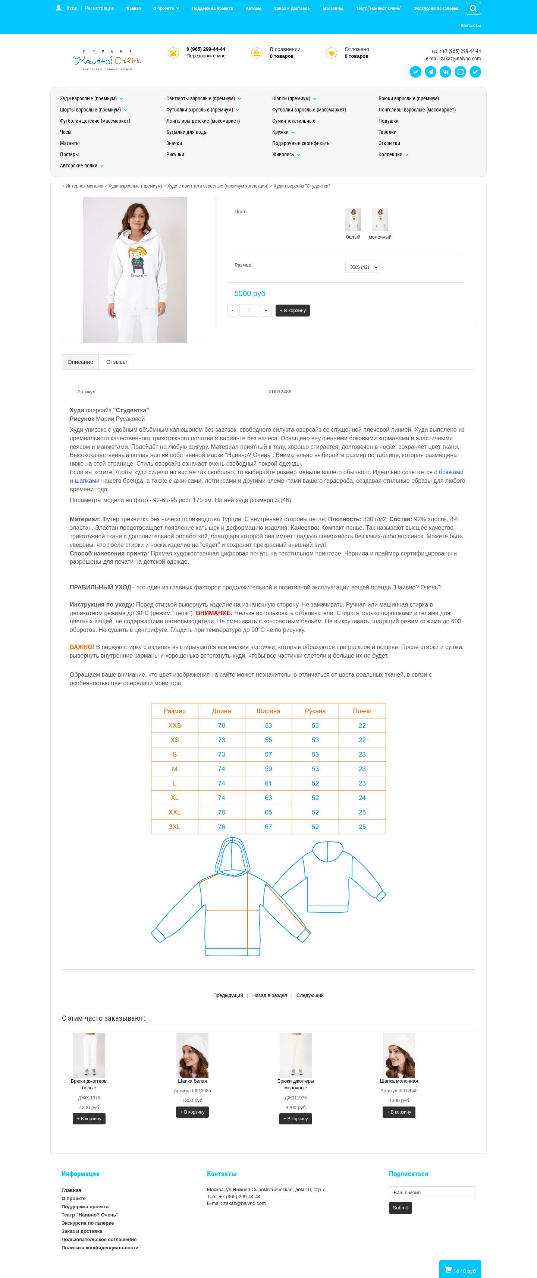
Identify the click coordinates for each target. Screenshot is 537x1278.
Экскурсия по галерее (436, 8)
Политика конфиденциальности (100, 1247)
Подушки (389, 121)
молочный (380, 224)
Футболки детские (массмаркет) (95, 121)
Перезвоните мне (206, 56)
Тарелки (387, 132)
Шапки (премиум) (294, 98)
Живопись (286, 154)
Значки (174, 143)
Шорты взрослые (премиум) (93, 110)
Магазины (333, 8)
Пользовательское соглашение (99, 1239)
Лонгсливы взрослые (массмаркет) (417, 110)
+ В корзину (293, 310)
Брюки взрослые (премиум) (409, 98)
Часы (66, 132)
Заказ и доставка (292, 8)
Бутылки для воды (187, 132)
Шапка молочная (399, 1081)
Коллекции (394, 154)
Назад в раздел (269, 995)
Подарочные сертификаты (301, 143)
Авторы (253, 8)
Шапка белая (192, 1081)
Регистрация (99, 8)
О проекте (164, 8)
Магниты (70, 143)
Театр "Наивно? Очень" (378, 8)
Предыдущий (228, 995)
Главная (133, 8)
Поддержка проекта (212, 8)
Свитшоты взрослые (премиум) (203, 98)
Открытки (389, 143)
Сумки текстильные (293, 121)
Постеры (69, 154)
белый (353, 224)
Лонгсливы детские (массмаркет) (203, 121)
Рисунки (175, 154)
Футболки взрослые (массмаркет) (309, 110)
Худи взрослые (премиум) (91, 98)
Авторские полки (82, 166)
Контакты (471, 25)
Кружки (283, 132)
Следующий (310, 995)
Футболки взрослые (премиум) (202, 110)
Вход (72, 8)
